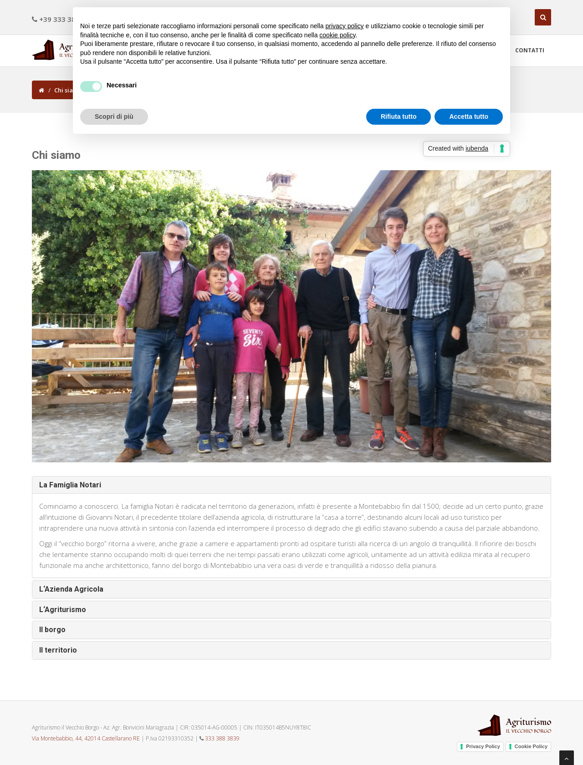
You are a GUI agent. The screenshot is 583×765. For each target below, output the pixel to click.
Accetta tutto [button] (468, 116)
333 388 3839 (222, 738)
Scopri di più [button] (114, 116)
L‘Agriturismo (62, 609)
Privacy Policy (483, 746)
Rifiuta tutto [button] (399, 116)
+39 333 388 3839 (65, 19)
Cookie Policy (531, 746)
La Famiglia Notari (70, 485)
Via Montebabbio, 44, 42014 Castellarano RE (86, 738)
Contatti (529, 50)
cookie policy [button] (337, 35)
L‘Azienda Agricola (71, 589)
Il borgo (52, 629)
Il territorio (58, 650)
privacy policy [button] (345, 26)
